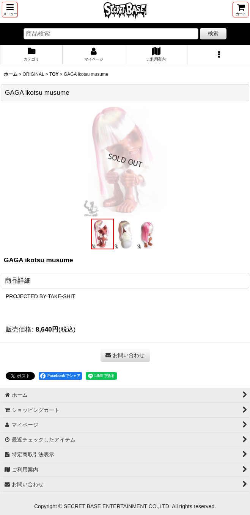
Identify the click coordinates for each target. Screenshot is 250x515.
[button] (10, 9)
